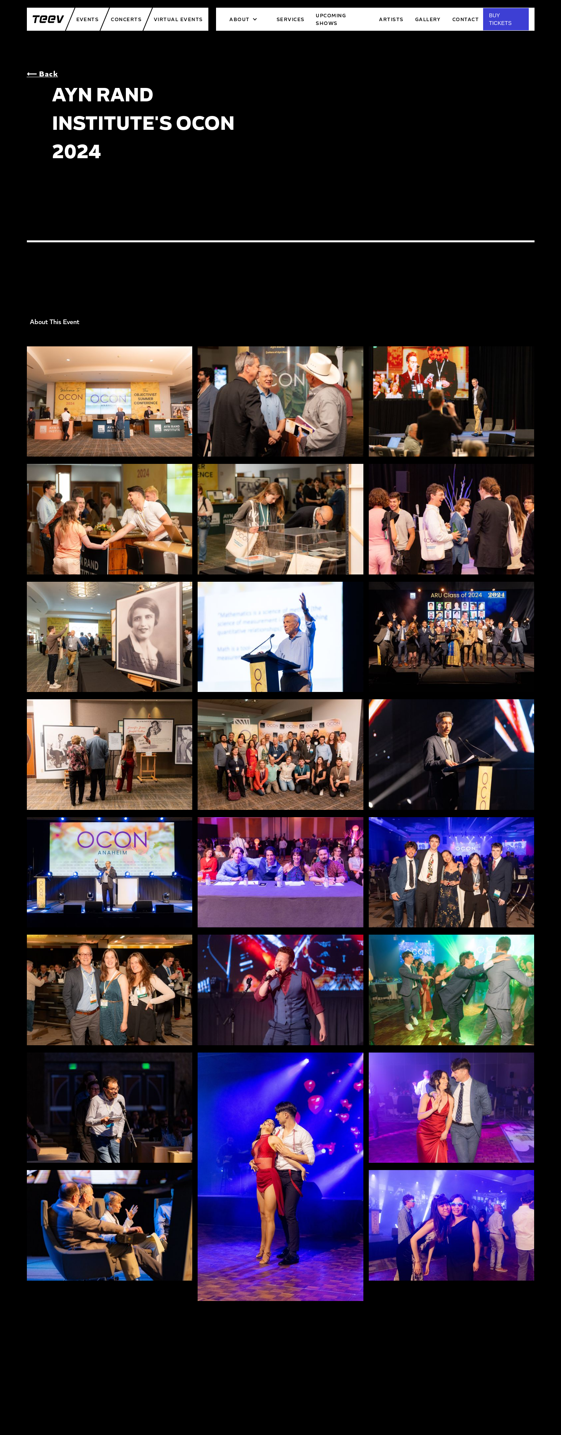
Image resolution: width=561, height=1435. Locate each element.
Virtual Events (178, 19)
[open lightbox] (110, 405)
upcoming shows (331, 19)
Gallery (428, 19)
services (291, 19)
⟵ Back (42, 74)
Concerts (126, 19)
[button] (243, 19)
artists (391, 19)
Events (87, 19)
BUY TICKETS (500, 19)
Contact (465, 19)
